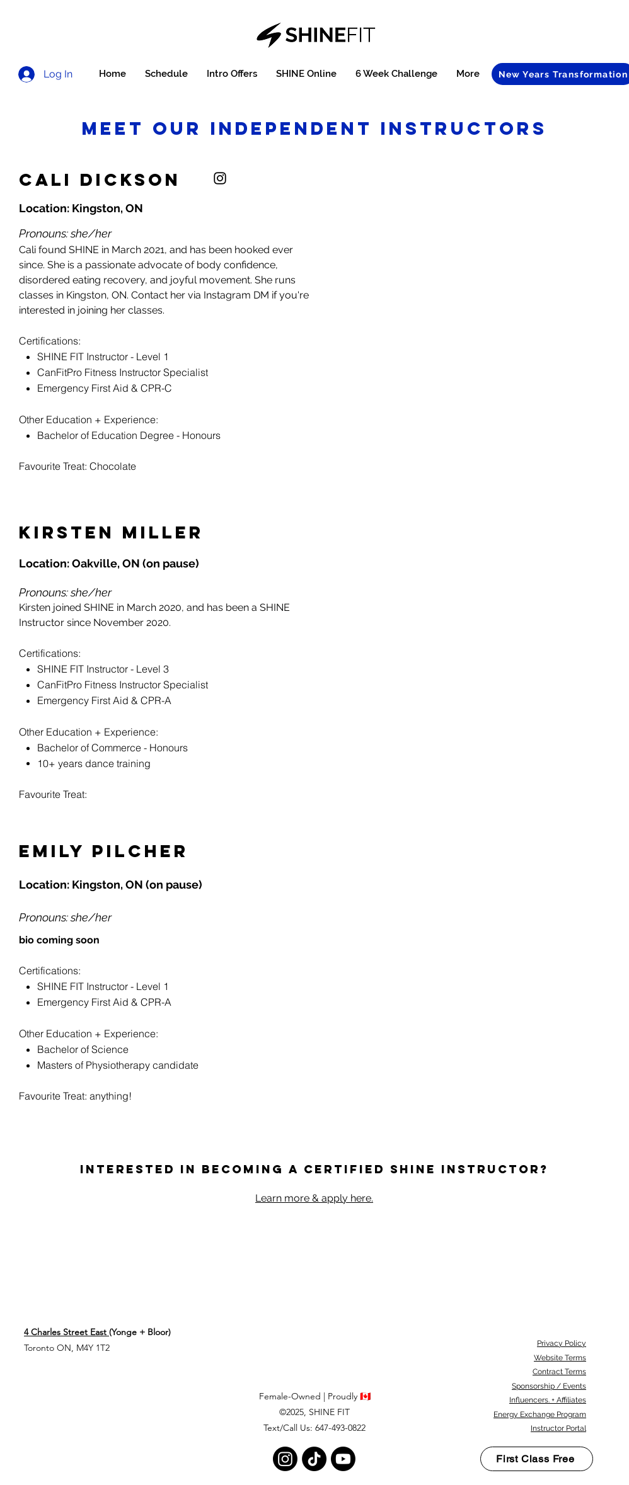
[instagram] (220, 178)
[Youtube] (343, 1459)
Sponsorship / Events (549, 1386)
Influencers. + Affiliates (547, 1400)
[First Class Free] (536, 1459)
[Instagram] (285, 1459)
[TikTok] (314, 1459)
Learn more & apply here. (314, 1198)
